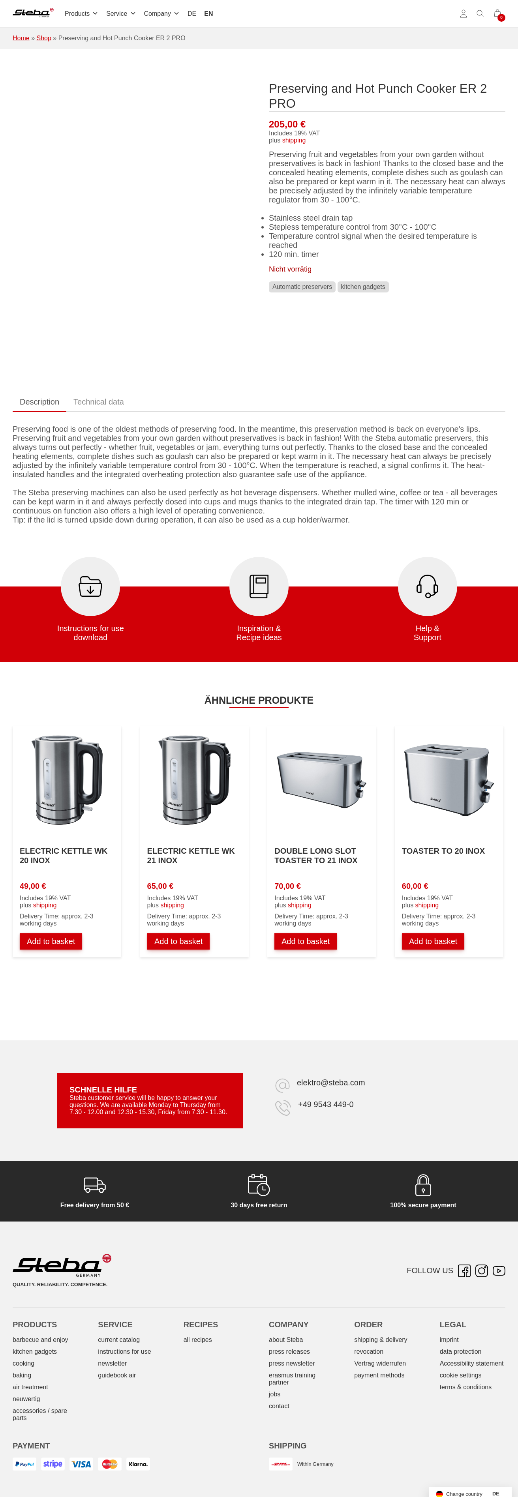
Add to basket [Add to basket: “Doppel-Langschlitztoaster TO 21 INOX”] (306, 941)
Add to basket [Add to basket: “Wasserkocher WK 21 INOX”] (178, 941)
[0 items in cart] (497, 14)
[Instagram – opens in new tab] (481, 1271)
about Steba (286, 1339)
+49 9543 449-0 (326, 1104)
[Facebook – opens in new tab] (464, 1271)
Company (162, 13)
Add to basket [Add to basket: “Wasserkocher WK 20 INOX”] (51, 941)
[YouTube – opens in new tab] (499, 1271)
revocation (368, 1351)
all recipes (198, 1339)
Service (121, 13)
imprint (449, 1339)
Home (21, 38)
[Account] (463, 14)
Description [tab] (39, 401)
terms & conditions (466, 1387)
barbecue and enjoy (40, 1339)
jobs (274, 1394)
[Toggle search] (480, 14)
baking (22, 1375)
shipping (294, 140)
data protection (461, 1351)
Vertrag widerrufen (380, 1363)
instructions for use (124, 1351)
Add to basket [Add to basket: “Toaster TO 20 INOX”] (433, 941)
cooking (23, 1363)
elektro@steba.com (331, 1082)
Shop (43, 38)
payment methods (379, 1375)
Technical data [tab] (98, 401)
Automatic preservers (302, 286)
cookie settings (461, 1375)
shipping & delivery (380, 1339)
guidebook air (117, 1375)
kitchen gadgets (363, 286)
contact (279, 1406)
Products (81, 13)
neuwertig (26, 1399)
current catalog (119, 1339)
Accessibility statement (472, 1363)
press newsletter (292, 1363)
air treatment (30, 1387)
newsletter (112, 1363)
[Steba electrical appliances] (33, 14)
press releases (289, 1351)
